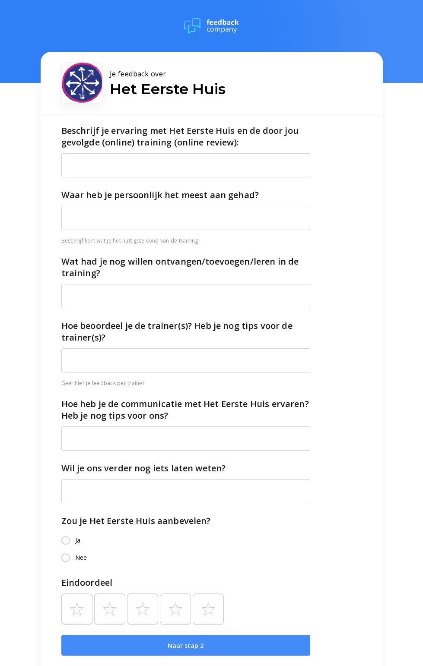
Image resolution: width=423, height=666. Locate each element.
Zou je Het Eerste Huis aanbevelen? (136, 521)
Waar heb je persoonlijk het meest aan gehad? (160, 195)
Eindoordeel (87, 582)
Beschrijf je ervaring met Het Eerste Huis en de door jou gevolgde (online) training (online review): (180, 136)
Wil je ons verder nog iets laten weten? (143, 468)
